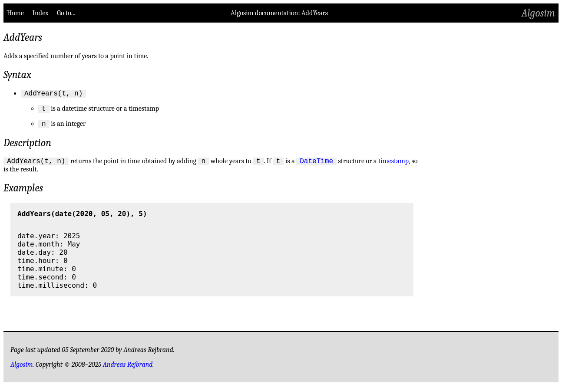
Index (40, 13)
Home (15, 13)
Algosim (538, 13)
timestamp (393, 166)
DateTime (316, 166)
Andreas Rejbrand (128, 370)
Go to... (66, 13)
